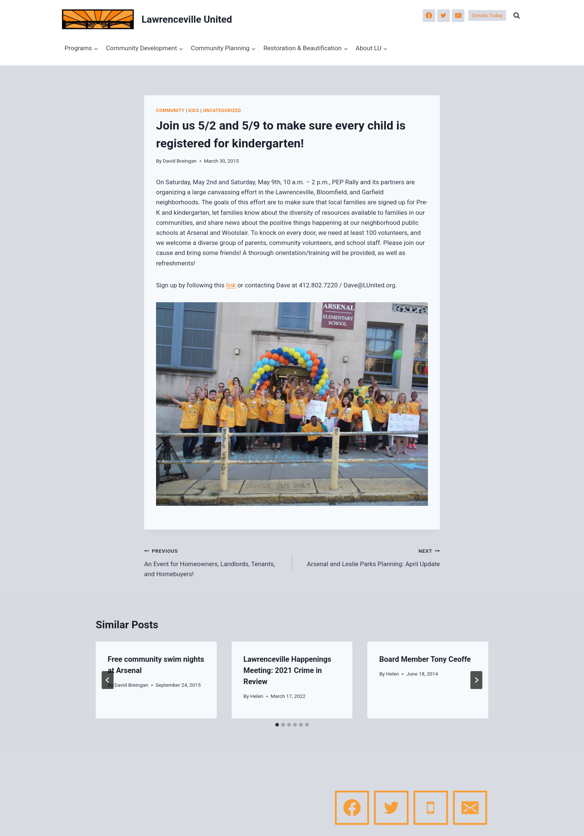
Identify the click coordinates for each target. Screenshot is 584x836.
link (231, 285)
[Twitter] (443, 15)
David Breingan (180, 161)
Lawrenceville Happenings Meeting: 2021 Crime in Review (287, 670)
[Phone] (430, 808)
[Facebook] (429, 15)
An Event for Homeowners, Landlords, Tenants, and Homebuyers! (215, 562)
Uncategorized (222, 110)
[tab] (277, 725)
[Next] (476, 680)
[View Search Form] (516, 15)
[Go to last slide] (108, 680)
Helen (256, 696)
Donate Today (487, 15)
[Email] (458, 15)
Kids (193, 110)
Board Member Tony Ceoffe (425, 659)
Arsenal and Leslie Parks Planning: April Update (369, 557)
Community (170, 110)
